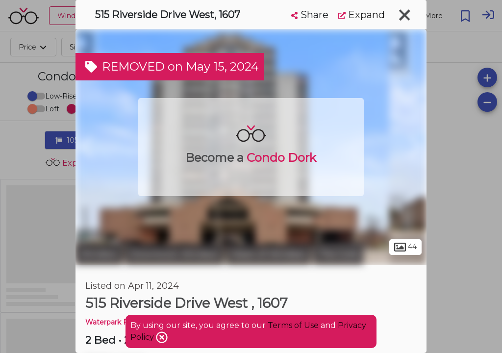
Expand (361, 15)
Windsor (99, 254)
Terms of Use (293, 325)
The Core (338, 254)
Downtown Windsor (174, 254)
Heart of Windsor (268, 254)
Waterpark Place (113, 322)
